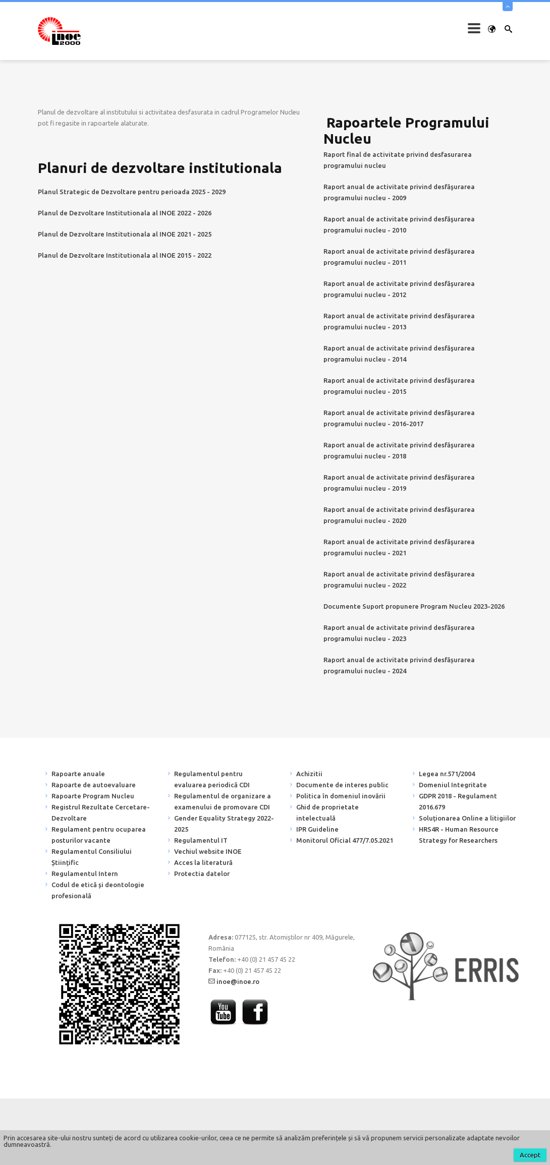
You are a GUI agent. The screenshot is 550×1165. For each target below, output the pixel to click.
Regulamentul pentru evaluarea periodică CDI (212, 779)
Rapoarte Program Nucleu (92, 795)
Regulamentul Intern (84, 873)
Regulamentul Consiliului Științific (91, 857)
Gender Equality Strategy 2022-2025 (224, 823)
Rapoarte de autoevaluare (93, 784)
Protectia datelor (202, 873)
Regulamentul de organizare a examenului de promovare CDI (222, 801)
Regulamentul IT (201, 840)
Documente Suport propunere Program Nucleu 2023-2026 (414, 606)
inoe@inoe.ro (237, 981)
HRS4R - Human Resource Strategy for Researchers (459, 835)
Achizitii (309, 773)
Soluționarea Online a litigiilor (467, 818)
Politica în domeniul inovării (341, 795)
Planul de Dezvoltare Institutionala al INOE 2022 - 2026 (124, 212)
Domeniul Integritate (453, 784)
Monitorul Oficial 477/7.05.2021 (344, 840)
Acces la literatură (203, 862)
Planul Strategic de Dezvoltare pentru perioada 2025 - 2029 (132, 191)
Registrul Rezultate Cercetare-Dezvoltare (100, 812)
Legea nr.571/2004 (447, 773)
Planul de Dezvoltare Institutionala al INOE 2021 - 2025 (124, 234)
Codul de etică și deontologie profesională (97, 890)
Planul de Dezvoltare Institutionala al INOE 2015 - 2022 (124, 255)
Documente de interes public (342, 784)
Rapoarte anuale (78, 773)
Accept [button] (530, 1154)
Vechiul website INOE (208, 851)
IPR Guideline (317, 829)
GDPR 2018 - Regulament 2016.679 (458, 801)
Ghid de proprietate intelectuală (327, 812)
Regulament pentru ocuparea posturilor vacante (98, 835)
